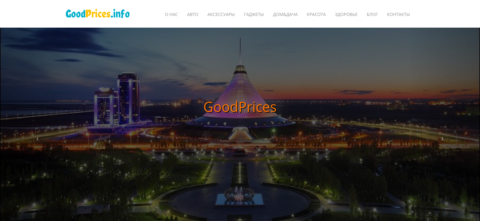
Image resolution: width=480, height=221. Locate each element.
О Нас (171, 14)
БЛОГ (372, 14)
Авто (192, 14)
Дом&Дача (285, 14)
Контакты (398, 14)
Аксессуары (221, 14)
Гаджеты (254, 14)
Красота (316, 14)
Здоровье (346, 14)
